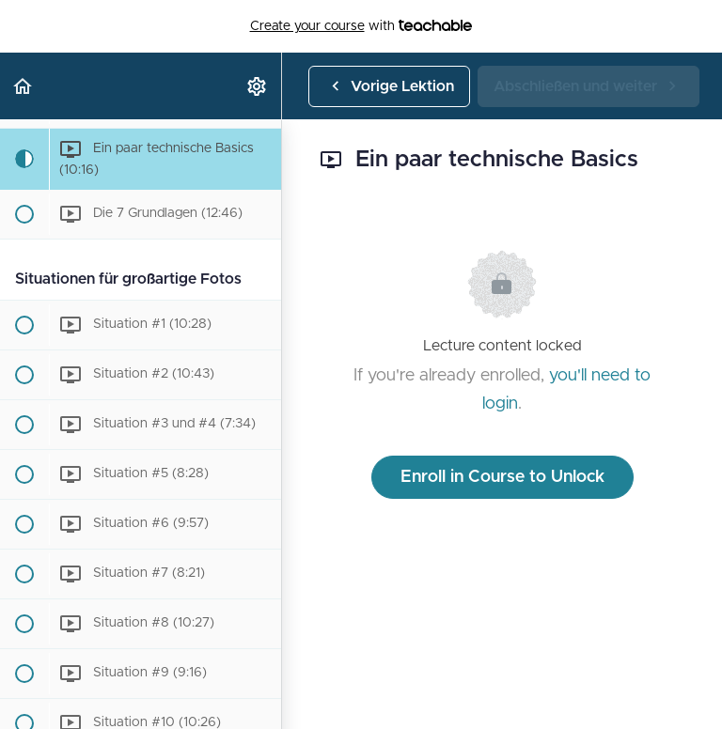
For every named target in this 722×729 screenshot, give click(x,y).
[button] (23, 86)
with (361, 26)
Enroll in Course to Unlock (502, 477)
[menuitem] (257, 86)
